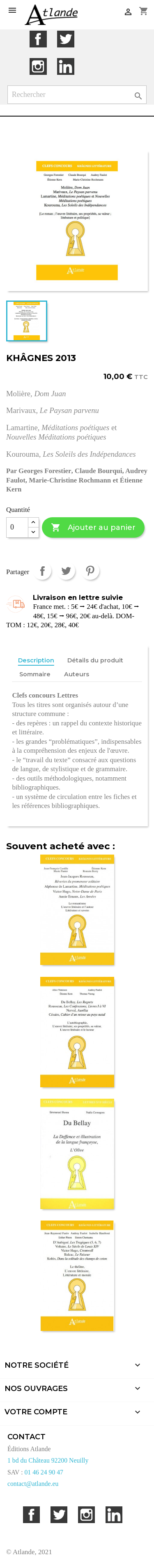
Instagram (38, 66)
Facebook (38, 39)
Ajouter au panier (93, 528)
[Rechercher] (77, 94)
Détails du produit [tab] (95, 660)
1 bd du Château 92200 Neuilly (47, 1460)
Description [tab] (36, 660)
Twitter (65, 39)
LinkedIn (65, 66)
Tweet (66, 570)
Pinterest (90, 570)
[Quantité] (17, 527)
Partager (42, 570)
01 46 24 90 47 (43, 1472)
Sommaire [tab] (35, 674)
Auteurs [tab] (76, 674)
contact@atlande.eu (32, 1483)
